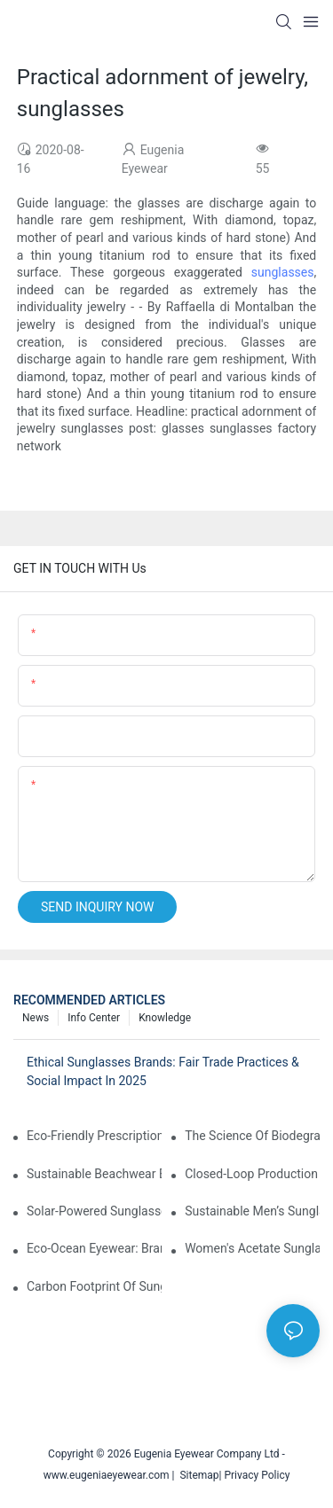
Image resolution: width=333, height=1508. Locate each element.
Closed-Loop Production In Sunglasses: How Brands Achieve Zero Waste (252, 1174)
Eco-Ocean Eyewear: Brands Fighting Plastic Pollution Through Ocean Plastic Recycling (94, 1248)
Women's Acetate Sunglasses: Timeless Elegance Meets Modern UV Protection (252, 1248)
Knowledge (165, 1018)
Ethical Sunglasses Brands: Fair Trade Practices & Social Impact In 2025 (163, 1071)
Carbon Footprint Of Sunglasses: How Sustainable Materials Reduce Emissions (94, 1286)
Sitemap (197, 1475)
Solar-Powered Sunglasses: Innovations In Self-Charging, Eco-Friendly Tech (94, 1211)
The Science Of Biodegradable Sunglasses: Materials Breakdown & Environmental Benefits (252, 1136)
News (35, 1018)
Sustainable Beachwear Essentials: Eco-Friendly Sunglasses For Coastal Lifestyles (94, 1174)
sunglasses (282, 272)
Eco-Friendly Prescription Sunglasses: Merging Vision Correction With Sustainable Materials (94, 1136)
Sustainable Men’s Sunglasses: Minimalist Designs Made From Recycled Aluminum (252, 1211)
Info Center (93, 1018)
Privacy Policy (256, 1475)
